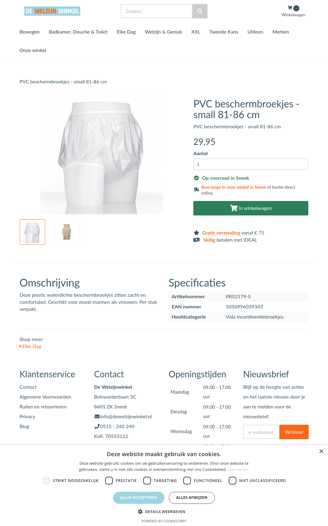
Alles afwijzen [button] (191, 497)
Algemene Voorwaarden (45, 397)
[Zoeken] (199, 22)
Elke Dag (126, 43)
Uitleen (255, 43)
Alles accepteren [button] (138, 497)
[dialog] (164, 485)
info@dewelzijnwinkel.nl (126, 416)
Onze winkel (33, 61)
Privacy (27, 416)
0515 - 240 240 (117, 426)
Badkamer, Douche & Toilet (78, 43)
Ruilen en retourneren (43, 406)
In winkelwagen (251, 208)
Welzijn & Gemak (163, 43)
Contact (28, 387)
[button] (164, 511)
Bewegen (30, 43)
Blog (24, 426)
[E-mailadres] (261, 432)
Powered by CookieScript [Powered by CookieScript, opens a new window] (164, 521)
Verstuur (294, 432)
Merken (280, 43)
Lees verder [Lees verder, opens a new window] (238, 469)
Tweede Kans (223, 43)
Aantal (200, 153)
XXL (195, 43)
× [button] (321, 451)
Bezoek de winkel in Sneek (44, 5)
